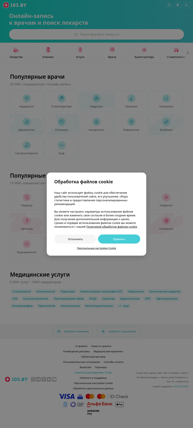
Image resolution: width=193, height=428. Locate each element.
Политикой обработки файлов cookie (111, 226)
